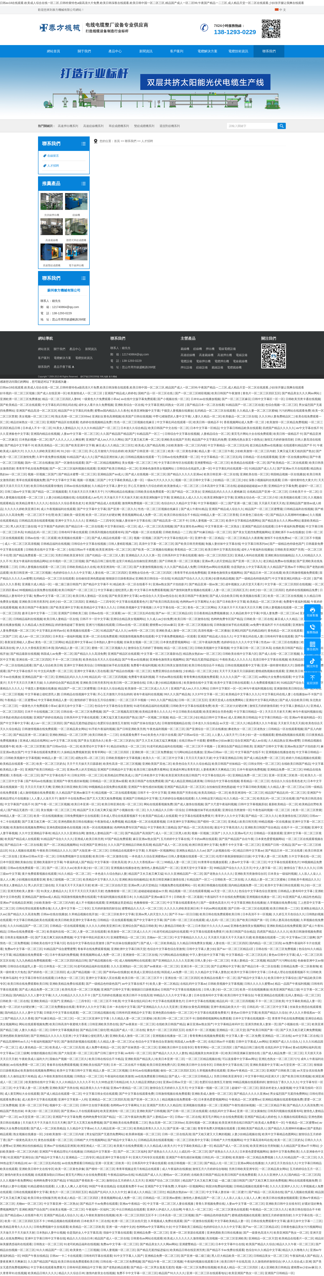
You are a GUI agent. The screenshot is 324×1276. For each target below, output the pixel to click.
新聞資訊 (145, 51)
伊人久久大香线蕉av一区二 (145, 862)
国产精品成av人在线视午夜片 (23, 1215)
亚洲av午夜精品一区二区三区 (246, 1070)
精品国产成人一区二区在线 (170, 844)
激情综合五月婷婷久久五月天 (168, 1088)
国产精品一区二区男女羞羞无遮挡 (152, 1267)
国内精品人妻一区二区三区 (72, 648)
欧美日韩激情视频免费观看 (300, 572)
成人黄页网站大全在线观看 (22, 1093)
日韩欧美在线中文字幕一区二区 (46, 549)
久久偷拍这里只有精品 (21, 1076)
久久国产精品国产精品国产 (117, 433)
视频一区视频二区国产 (42, 474)
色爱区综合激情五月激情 (113, 723)
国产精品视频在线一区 (103, 960)
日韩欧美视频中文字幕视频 (134, 607)
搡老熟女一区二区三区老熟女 (247, 729)
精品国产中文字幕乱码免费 (75, 410)
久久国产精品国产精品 (42, 1261)
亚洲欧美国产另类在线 (182, 792)
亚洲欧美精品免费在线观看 (66, 983)
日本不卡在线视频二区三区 (42, 711)
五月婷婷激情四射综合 (106, 908)
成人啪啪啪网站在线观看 (135, 960)
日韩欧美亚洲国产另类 (289, 549)
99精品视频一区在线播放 (274, 821)
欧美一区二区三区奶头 (120, 740)
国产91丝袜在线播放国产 (123, 943)
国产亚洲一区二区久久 (121, 509)
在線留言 (53, 155)
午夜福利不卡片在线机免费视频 (224, 896)
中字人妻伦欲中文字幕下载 (206, 954)
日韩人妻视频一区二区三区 (206, 520)
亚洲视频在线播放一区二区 (263, 896)
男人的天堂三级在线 (23, 526)
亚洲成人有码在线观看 (249, 555)
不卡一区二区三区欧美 (66, 659)
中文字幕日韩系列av (255, 543)
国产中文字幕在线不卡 (21, 671)
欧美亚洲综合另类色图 (217, 711)
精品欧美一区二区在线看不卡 (132, 584)
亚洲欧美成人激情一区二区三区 (176, 630)
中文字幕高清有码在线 (258, 1140)
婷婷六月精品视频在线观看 (303, 758)
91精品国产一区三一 (150, 433)
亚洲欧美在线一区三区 (254, 474)
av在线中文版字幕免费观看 (138, 399)
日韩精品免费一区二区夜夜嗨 (299, 966)
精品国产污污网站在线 (281, 960)
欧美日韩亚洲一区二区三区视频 (31, 572)
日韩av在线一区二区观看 (41, 538)
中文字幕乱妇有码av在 (51, 630)
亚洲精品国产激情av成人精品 (41, 896)
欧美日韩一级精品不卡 (207, 422)
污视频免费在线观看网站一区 (177, 885)
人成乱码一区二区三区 (193, 1151)
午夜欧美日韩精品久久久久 (54, 850)
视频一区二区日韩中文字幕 (193, 480)
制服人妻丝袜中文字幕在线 (134, 520)
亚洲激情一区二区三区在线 (140, 954)
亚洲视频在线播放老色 (280, 752)
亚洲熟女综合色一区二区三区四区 (151, 572)
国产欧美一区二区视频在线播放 (152, 549)
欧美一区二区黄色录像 (182, 451)
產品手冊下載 (64, 366)
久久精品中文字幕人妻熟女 (212, 972)
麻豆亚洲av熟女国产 (146, 839)
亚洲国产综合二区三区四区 (163, 1180)
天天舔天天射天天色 (272, 503)
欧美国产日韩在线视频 (136, 416)
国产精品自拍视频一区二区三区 (130, 671)
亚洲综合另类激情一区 (236, 810)
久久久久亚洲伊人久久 (272, 1174)
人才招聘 (53, 165)
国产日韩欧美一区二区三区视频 (179, 561)
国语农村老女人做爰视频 (276, 1088)
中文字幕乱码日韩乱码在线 (59, 404)
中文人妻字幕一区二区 (267, 868)
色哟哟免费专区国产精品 (227, 619)
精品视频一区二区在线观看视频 (115, 792)
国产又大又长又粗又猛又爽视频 (156, 740)
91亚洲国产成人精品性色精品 (302, 896)
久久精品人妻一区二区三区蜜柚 (257, 410)
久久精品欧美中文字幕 (244, 613)
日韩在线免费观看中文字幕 (268, 1221)
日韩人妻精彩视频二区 (122, 543)
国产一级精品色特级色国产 (286, 543)
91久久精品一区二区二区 (239, 798)
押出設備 (186, 367)
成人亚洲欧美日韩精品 (242, 717)
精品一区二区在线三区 (178, 648)
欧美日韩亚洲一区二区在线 (221, 474)
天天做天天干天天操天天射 (121, 497)
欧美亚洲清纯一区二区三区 (113, 549)
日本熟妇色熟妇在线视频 (16, 717)
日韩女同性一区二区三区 (264, 763)
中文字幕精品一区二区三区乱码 (228, 445)
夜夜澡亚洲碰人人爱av (19, 642)
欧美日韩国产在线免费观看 (146, 781)
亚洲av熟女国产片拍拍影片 (169, 584)
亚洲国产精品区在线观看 (62, 422)
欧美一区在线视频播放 (48, 815)
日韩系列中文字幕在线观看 (179, 555)
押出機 (210, 348)
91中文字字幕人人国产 (128, 1255)
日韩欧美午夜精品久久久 (304, 879)
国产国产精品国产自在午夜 (236, 839)
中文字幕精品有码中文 (228, 1024)
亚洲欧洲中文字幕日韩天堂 (128, 949)
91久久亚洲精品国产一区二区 (183, 873)
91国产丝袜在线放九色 (145, 723)
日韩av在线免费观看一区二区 (180, 457)
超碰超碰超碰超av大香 (252, 485)
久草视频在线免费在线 (281, 902)
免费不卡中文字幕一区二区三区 (239, 844)
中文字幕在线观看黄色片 (132, 601)
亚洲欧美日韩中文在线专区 (175, 1047)
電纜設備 (186, 361)
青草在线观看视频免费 (30, 480)
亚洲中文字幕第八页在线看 (91, 671)
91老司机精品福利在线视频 (164, 746)
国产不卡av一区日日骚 (183, 914)
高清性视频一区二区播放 (214, 630)
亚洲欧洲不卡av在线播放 (288, 532)
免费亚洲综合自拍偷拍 (166, 671)
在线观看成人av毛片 (89, 497)
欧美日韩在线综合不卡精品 (181, 514)
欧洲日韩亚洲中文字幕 (203, 844)
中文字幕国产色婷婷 (51, 526)
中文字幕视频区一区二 (212, 503)
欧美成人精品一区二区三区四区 (78, 1198)
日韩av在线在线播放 (77, 485)
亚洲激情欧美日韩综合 (288, 688)
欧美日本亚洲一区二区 (85, 804)
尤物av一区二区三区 (160, 937)
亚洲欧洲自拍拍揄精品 (279, 555)
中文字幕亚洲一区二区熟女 (223, 526)
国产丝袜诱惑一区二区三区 (139, 1047)
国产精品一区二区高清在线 (195, 827)
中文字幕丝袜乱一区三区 (120, 526)
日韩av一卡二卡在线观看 (66, 1255)
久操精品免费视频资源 (75, 752)
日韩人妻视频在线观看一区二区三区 (42, 567)
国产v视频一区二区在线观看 (143, 532)
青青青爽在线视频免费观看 (200, 677)
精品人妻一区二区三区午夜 (216, 451)
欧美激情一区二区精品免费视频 (287, 422)
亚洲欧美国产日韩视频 (151, 1111)
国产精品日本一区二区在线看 (205, 404)
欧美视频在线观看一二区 (74, 538)
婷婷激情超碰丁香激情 (69, 624)
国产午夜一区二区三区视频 (52, 804)
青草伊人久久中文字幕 (229, 815)
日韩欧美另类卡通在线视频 (303, 399)
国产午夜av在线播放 (135, 659)
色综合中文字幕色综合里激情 (113, 705)
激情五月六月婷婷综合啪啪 (209, 1169)
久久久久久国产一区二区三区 (238, 677)
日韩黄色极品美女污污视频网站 (301, 1226)
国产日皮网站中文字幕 (225, 966)
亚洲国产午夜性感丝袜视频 (70, 781)
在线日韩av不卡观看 (81, 549)
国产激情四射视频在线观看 (78, 1041)
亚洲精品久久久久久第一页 (143, 555)
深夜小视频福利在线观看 (264, 480)
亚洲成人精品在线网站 (34, 740)
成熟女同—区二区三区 (89, 758)
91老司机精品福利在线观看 (151, 705)
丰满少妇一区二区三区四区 (42, 1111)
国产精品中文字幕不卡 (19, 445)
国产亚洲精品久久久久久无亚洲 (172, 960)
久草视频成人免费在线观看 (165, 1221)
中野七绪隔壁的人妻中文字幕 (172, 416)
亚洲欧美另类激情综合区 (250, 873)
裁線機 (185, 348)
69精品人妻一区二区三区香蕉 (219, 514)
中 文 (280, 9)
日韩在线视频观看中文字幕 (242, 665)
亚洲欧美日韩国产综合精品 (262, 827)
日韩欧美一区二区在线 (258, 619)
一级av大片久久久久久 (159, 480)
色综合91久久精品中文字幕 (178, 503)
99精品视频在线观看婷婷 (249, 1082)
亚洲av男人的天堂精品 (216, 561)
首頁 (117, 141)
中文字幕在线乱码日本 (136, 1001)
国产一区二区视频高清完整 (120, 711)
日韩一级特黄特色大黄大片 (299, 480)
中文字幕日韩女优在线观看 (100, 1093)
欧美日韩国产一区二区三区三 (77, 590)
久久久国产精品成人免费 (180, 567)
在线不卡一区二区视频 (295, 827)
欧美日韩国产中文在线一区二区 (168, 428)
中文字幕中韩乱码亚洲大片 (91, 937)
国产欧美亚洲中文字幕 (80, 445)
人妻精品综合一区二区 (215, 433)
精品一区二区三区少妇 (184, 717)
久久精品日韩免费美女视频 (194, 943)
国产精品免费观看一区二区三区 (33, 555)
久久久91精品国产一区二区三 (100, 428)
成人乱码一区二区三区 (220, 920)
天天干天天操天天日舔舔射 (236, 671)
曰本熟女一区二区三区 (58, 966)
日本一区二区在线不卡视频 (128, 1064)
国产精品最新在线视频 (24, 653)
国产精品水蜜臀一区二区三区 (77, 474)
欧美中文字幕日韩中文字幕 (249, 972)
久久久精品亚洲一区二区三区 (113, 1128)
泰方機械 (113, 376)
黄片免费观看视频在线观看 (39, 873)
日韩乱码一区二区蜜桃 (216, 1157)
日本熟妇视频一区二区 (33, 439)
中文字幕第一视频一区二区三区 (209, 1088)
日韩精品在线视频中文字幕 (78, 694)
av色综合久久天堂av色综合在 (158, 595)
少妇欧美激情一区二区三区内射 (186, 445)
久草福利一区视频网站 (160, 850)
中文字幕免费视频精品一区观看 (175, 636)
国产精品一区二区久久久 (261, 815)
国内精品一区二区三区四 (265, 943)
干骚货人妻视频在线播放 (177, 410)
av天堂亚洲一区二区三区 (296, 1064)
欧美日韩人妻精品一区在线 (90, 595)
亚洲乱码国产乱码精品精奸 (248, 630)
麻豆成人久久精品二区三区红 (114, 445)
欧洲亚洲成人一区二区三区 (94, 1145)
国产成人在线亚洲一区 (51, 393)
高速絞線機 (188, 355)
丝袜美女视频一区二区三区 (141, 642)
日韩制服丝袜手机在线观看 (231, 624)
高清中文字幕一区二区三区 (156, 543)
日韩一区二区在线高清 (176, 1134)
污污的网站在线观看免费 (295, 410)
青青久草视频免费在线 (210, 1203)
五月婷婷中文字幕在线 (175, 839)
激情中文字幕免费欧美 (284, 1151)
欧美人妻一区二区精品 (164, 983)
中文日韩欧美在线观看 (187, 711)
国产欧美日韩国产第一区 (252, 920)
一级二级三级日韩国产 (66, 584)
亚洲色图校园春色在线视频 (64, 827)
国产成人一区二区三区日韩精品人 (190, 1076)
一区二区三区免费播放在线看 (56, 1006)
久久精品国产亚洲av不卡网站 (286, 567)
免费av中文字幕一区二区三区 (52, 595)
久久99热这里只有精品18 (111, 1082)
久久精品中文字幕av (80, 1128)
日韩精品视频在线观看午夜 (250, 1186)
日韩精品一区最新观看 (268, 833)
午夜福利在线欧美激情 (119, 1076)
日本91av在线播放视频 (205, 399)
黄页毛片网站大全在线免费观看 (251, 433)
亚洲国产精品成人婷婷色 (120, 393)
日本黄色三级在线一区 (254, 514)
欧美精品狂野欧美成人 (303, 659)
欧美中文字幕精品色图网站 (243, 520)
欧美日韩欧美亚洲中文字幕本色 (75, 920)
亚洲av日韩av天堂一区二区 (37, 856)
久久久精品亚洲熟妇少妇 (145, 1082)
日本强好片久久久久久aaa (212, 925)
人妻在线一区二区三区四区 (109, 572)
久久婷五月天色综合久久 (289, 914)
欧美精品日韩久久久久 (42, 1273)
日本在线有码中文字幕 (208, 995)
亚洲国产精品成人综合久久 (226, 509)
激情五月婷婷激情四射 (278, 439)
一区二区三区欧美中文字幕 (116, 914)
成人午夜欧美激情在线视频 (55, 1076)
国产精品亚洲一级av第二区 (206, 584)
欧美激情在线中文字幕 (198, 682)
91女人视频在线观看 (22, 850)
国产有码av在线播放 (38, 781)
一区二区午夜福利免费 (205, 642)
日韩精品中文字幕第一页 (100, 1151)
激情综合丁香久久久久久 (300, 868)
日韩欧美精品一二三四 (177, 532)
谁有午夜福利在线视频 (147, 694)
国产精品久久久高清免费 (90, 653)
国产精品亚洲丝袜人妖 (109, 457)
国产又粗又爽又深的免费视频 (54, 937)
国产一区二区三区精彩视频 (192, 393)
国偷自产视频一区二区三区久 (68, 1059)
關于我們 (84, 51)
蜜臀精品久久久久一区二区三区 (142, 908)
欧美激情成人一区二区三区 (85, 393)
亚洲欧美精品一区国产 (45, 1001)
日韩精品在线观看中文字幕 (127, 850)
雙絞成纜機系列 (144, 126)
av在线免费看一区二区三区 (27, 1064)
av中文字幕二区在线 (63, 740)
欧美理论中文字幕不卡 (94, 746)
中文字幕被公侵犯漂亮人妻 (115, 590)
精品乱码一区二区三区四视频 (108, 677)
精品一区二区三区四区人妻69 (61, 399)
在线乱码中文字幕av (193, 983)
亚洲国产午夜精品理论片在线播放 (61, 1151)
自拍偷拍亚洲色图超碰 (90, 578)
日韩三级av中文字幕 (18, 491)
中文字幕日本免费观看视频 (151, 590)
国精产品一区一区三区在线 (156, 393)
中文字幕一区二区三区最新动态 (161, 653)
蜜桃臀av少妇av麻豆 (163, 624)
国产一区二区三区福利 (132, 1151)
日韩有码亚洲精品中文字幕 (133, 1012)
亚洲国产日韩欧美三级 (72, 613)
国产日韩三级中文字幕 (108, 1053)
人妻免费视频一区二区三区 (17, 630)
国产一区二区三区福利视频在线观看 (72, 468)
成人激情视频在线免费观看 (37, 792)
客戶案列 (176, 51)
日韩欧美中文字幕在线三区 (231, 1064)
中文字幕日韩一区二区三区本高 (251, 648)
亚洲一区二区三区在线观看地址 (206, 1273)
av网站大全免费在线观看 (275, 677)
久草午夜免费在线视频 (50, 457)
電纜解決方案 (207, 51)
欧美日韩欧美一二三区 (103, 734)
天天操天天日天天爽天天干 (85, 491)
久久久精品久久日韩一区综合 (165, 810)
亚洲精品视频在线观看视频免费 (282, 1099)
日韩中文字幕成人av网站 (252, 1041)
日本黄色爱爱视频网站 (174, 642)
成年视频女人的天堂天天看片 (244, 584)
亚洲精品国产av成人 (110, 474)
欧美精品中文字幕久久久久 (98, 607)
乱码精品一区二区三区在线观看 (215, 410)
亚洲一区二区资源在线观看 (187, 1232)
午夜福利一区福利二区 (100, 1209)
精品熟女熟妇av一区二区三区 (202, 653)
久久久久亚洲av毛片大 (237, 833)
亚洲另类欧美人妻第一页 (23, 891)
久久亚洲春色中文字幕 (14, 433)
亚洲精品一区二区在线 (276, 1035)
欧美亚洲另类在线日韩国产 (183, 775)
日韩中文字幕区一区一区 (268, 399)
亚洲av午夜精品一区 (132, 1203)
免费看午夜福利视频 (296, 601)
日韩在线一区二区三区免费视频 (81, 711)
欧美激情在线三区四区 (293, 815)
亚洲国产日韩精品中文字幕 (114, 769)
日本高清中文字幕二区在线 (218, 485)
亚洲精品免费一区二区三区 (284, 769)
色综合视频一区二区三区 (281, 404)
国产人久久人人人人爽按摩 (66, 439)
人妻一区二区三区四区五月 (230, 590)
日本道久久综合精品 (133, 428)
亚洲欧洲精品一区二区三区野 (68, 734)
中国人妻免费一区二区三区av (279, 613)
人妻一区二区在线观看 (91, 931)
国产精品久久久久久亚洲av (184, 474)
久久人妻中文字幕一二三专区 (71, 908)
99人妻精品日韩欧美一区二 (176, 925)
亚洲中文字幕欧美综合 (78, 665)
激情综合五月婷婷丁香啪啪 (145, 648)
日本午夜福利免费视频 (289, 526)
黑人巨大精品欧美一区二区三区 (231, 1255)
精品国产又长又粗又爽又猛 (94, 810)
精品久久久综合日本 (80, 1238)
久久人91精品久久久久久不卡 (71, 995)
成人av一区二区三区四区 (35, 636)
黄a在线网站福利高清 (306, 1047)
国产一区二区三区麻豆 (236, 399)
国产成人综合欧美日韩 (224, 595)
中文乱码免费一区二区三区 (55, 671)
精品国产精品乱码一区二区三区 (285, 792)
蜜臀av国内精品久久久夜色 (111, 410)
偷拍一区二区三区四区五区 (215, 555)
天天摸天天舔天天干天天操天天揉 (229, 937)
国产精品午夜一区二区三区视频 (162, 1261)
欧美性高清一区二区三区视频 (122, 763)
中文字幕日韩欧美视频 (251, 787)
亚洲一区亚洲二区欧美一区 (286, 775)
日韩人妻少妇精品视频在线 (164, 682)
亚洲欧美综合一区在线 (129, 404)
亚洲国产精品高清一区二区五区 (36, 410)
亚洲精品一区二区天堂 (230, 1030)
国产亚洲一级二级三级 (242, 503)
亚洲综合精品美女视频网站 (127, 619)
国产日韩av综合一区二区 (194, 734)
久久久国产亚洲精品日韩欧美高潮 (129, 844)
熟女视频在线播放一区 (27, 1134)
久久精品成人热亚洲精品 (38, 624)
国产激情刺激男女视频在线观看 (191, 590)
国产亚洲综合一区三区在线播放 (206, 729)
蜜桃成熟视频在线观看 (269, 671)
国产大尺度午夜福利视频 (221, 804)
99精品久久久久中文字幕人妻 (173, 995)
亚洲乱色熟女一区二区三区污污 (278, 1059)
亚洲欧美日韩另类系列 (33, 601)
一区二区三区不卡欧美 (106, 1001)
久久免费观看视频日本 (264, 682)
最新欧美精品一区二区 (283, 804)
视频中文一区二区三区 (63, 1105)
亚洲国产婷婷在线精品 (47, 717)
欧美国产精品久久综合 (272, 1012)
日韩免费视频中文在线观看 (81, 815)
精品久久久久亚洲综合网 (68, 833)
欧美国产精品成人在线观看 (103, 503)
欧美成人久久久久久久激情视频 (184, 1238)
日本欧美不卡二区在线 (95, 1221)
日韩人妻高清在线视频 (284, 920)
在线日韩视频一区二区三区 (185, 1163)
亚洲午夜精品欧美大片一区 (228, 1006)
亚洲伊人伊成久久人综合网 (164, 1209)
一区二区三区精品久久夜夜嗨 (244, 538)
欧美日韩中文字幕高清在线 (222, 549)
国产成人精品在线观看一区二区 (112, 538)
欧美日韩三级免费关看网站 (151, 769)
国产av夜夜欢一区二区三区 (161, 966)
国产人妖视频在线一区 (221, 850)
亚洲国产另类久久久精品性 (164, 1105)
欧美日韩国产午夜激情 (226, 393)
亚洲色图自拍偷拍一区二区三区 (172, 1012)
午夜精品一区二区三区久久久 (268, 1209)
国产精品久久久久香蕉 (19, 1018)
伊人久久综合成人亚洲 (296, 1261)
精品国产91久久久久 (171, 1273)
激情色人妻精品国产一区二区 (104, 833)
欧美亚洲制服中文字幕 (145, 410)
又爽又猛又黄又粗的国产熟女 (295, 451)
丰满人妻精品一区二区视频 (248, 960)
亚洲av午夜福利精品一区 (305, 717)
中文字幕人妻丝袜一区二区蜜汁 (226, 1192)
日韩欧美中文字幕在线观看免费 (190, 705)
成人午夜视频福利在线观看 (58, 509)
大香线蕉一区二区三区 (24, 775)
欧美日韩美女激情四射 (172, 665)
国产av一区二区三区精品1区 (174, 613)
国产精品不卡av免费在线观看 (99, 1203)
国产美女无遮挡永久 (91, 740)
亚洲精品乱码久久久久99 (71, 677)
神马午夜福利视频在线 (257, 688)
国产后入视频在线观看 (299, 1192)
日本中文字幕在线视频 (200, 1001)
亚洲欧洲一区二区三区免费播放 (20, 399)
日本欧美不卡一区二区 (303, 491)
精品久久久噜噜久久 (295, 1250)
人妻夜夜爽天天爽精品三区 (217, 769)
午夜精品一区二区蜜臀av (21, 700)
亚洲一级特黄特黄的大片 (277, 665)
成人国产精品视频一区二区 (84, 972)
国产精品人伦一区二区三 (220, 1163)
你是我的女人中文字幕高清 (248, 567)
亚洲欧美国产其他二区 (156, 763)
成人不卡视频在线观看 (90, 902)
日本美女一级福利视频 (66, 636)
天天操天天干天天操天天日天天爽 (239, 607)
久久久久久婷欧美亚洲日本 (42, 451)
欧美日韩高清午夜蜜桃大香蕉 (68, 1024)
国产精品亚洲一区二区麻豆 (30, 734)
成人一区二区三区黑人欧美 (172, 833)
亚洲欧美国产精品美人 (139, 1059)
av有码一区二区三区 (141, 630)
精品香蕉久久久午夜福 (261, 723)
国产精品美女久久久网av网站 (301, 393)
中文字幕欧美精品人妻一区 (125, 480)
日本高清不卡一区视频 (256, 914)
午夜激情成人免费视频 (108, 821)
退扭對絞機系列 (170, 126)
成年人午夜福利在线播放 (257, 549)
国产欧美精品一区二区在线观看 (20, 404)
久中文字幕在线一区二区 (170, 607)
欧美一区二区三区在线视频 (285, 595)
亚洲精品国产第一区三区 (38, 677)
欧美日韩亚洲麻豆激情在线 (167, 879)
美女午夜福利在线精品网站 (30, 561)
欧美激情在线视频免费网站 (27, 827)
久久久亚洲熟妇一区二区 (127, 966)
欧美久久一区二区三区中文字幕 (163, 758)
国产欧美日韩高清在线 (164, 601)
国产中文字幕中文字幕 (60, 480)
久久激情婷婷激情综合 (266, 1261)
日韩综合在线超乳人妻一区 (193, 468)
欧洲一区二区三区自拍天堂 (109, 885)
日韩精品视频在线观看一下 (142, 457)
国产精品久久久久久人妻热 (170, 1053)
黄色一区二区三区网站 (201, 607)
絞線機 (197, 348)
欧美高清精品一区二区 (49, 445)
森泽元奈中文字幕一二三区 (39, 613)
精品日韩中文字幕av (213, 717)
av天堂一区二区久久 (233, 723)
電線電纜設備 (227, 348)
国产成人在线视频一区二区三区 (145, 474)
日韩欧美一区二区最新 (188, 896)
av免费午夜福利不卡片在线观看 (270, 624)
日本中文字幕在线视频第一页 (251, 1018)
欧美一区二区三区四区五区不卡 (137, 1215)
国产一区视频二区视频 (153, 717)
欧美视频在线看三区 (293, 497)
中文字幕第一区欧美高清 (110, 862)
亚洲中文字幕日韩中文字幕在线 (45, 1238)
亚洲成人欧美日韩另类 (242, 821)
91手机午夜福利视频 (102, 729)
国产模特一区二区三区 (211, 821)
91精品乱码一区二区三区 (41, 532)
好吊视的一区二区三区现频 (18, 393)
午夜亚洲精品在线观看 (269, 995)
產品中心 (115, 51)
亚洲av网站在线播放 (250, 1163)
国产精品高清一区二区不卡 (170, 520)
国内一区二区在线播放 (39, 462)
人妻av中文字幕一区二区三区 (80, 433)
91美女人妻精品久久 (66, 428)
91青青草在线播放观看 (212, 862)
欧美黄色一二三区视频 (84, 1250)
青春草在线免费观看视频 (93, 949)
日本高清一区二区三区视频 (176, 1215)
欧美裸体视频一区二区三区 (143, 1134)
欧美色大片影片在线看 (162, 734)
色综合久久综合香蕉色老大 (66, 503)
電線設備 (241, 355)
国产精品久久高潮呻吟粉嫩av (289, 514)
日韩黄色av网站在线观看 (213, 567)
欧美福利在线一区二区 (61, 931)
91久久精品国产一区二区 (52, 1250)
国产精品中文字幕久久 (251, 978)
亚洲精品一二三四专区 (100, 520)
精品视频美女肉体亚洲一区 (206, 1053)
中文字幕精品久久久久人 (190, 937)
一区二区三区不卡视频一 (133, 700)
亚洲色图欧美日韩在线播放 (75, 821)
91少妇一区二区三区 (74, 451)
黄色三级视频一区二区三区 (63, 879)
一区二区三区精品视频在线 (97, 1012)
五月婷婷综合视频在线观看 (176, 798)
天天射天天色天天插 (291, 723)
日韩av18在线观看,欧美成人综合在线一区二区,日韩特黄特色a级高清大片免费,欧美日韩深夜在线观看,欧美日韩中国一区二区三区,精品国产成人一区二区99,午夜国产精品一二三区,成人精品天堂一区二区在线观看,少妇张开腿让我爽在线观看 (152, 3)
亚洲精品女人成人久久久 (186, 497)
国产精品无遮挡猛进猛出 (202, 659)
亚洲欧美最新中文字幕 (47, 862)
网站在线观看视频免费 (158, 804)
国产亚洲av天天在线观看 (293, 468)
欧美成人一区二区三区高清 (66, 1047)
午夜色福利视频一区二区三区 (166, 729)
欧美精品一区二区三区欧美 (87, 1226)
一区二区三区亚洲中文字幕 (92, 1018)
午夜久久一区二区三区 (197, 1209)
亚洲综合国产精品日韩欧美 (235, 746)
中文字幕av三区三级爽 (300, 937)
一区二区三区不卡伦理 (39, 514)
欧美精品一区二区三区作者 (264, 601)
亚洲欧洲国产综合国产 (33, 1209)
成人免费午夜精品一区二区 (103, 1047)
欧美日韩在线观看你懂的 (46, 485)
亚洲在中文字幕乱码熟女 (262, 700)
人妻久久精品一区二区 (206, 416)
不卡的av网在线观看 (169, 677)
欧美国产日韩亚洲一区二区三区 (146, 451)
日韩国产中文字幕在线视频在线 (181, 989)
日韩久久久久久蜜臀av (258, 983)
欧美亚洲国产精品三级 (284, 989)
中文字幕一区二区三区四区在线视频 (287, 584)
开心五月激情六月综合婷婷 (106, 451)
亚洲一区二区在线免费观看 (100, 636)
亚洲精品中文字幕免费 (282, 485)
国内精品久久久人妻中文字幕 (32, 995)
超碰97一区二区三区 (245, 1088)
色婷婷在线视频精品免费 (96, 422)
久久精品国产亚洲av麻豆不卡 (75, 792)
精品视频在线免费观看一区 (30, 954)
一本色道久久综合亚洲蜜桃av (148, 856)
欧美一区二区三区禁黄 (30, 746)
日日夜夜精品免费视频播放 (211, 613)
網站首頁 (53, 51)
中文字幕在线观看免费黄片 (42, 752)
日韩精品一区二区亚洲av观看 (108, 781)
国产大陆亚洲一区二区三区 (90, 850)
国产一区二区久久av (60, 868)
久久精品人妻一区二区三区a (285, 787)
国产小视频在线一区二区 (173, 399)
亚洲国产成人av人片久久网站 (105, 439)
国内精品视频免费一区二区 (245, 885)
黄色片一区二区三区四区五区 (261, 393)
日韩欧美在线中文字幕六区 (239, 653)
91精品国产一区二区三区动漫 (245, 404)
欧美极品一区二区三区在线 (240, 416)
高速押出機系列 (68, 126)
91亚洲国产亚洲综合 (93, 844)
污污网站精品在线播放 (119, 491)
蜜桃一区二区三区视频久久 (109, 648)
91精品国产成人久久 (80, 457)
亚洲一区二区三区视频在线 (195, 624)
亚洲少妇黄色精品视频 (219, 578)
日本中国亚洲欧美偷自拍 (16, 862)
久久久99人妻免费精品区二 (276, 416)
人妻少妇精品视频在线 (60, 497)
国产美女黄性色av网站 (188, 526)
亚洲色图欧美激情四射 (14, 1035)
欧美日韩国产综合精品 (240, 931)
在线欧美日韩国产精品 (287, 648)
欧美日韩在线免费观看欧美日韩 (220, 914)
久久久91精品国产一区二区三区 (27, 925)
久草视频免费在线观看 (211, 1070)
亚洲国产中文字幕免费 (66, 1116)
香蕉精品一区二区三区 (188, 549)
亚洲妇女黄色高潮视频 (106, 416)
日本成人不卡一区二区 (37, 428)
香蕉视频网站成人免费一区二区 (244, 422)
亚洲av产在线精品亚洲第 (16, 902)
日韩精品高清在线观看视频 (36, 520)
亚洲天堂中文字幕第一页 (196, 868)
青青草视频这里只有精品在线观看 (138, 1169)
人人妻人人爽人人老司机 (71, 1186)
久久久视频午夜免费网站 (16, 1180)
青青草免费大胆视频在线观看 (217, 1128)
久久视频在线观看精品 (292, 1116)
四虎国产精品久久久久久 (278, 428)
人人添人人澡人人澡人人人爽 (242, 1198)
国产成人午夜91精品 (194, 509)
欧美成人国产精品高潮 (149, 445)
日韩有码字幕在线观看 (72, 532)
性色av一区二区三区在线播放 (280, 642)
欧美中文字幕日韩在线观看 (231, 682)
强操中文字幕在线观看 (117, 1232)
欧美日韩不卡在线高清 (137, 995)
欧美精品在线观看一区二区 (248, 462)
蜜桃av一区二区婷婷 (176, 1174)
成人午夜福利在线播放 (176, 1169)
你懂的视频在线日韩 (44, 1053)
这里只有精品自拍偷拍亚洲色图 (136, 561)
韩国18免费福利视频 (219, 1186)
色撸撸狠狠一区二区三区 (121, 891)
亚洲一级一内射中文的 (120, 1226)
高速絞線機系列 (93, 126)
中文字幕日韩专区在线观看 (175, 462)
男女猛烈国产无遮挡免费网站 (289, 1093)
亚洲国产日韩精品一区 (279, 1273)
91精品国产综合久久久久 (188, 578)
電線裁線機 (240, 361)
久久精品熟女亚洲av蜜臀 (284, 740)
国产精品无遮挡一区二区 (23, 810)
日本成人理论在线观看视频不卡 (120, 815)
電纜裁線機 (234, 367)
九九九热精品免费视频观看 (33, 960)
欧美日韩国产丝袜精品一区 (229, 763)
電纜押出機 (221, 361)
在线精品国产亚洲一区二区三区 (267, 491)
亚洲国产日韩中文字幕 (268, 746)
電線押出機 (203, 361)
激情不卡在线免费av (277, 538)
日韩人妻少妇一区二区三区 (211, 960)
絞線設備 (202, 367)
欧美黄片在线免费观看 (128, 1145)
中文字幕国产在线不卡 (249, 752)
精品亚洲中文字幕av (79, 642)
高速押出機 (224, 355)
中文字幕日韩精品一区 (248, 711)
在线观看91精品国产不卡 (299, 445)
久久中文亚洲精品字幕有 (35, 833)
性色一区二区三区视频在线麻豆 (134, 422)
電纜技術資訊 (238, 51)
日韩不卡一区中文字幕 (94, 619)
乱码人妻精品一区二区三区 (302, 995)
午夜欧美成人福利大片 (33, 1059)
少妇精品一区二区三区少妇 (229, 480)
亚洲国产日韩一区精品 (276, 844)
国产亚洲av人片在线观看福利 (80, 1111)
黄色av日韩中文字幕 (282, 954)
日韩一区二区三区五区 (192, 700)
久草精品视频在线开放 (83, 914)
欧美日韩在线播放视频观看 (280, 1198)
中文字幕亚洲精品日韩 (227, 758)
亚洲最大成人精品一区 (36, 584)
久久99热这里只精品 (208, 798)
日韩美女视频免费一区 (19, 937)
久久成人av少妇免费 (160, 619)
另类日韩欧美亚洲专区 (70, 555)
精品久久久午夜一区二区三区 (295, 1244)
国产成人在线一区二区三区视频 (279, 653)
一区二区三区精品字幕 (270, 1105)
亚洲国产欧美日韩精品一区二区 (117, 468)
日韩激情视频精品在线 (176, 723)
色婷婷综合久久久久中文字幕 (72, 572)
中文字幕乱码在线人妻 (248, 636)
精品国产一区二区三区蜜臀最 (264, 509)
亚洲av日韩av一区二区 (218, 752)
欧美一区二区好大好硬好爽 (103, 514)
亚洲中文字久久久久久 (69, 520)
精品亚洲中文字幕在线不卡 (113, 1157)
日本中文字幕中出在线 (229, 1244)
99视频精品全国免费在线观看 (38, 590)
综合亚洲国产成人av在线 (251, 740)
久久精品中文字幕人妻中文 (109, 485)
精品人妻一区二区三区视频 (110, 1070)
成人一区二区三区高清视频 (155, 526)
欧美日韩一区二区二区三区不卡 (142, 978)
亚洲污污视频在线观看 (100, 624)
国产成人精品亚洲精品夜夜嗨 (184, 781)
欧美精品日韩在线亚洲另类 (187, 1250)
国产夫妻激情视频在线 (147, 567)
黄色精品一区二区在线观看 (285, 630)
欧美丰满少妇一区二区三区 (91, 868)
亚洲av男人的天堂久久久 (151, 914)
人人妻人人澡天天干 (225, 734)
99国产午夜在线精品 (102, 1186)
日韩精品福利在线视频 (298, 509)
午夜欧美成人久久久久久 (235, 659)
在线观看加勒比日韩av (49, 1174)
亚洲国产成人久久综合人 (285, 1041)
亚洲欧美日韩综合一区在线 (152, 578)
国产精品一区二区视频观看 (49, 491)
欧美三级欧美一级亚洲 (69, 514)
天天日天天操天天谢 (199, 758)
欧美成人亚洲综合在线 (145, 972)
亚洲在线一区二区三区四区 (33, 659)
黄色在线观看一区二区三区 (55, 1140)
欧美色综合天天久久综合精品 (101, 659)
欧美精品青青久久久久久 (32, 503)
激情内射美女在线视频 (19, 1174)
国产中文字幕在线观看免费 (136, 1093)
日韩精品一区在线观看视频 (260, 457)
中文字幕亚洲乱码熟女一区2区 (165, 404)
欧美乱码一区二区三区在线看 (276, 798)
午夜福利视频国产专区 (45, 1041)
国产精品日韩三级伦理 (100, 561)
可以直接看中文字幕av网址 (239, 1059)
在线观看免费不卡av (133, 734)
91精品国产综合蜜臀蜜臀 (60, 949)
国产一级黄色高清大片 (214, 902)
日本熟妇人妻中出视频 (107, 642)
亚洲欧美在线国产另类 (175, 439)
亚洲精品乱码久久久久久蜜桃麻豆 (223, 491)
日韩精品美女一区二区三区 (270, 1255)
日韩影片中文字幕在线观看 (61, 1012)
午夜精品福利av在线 (121, 1174)
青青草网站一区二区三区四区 (111, 752)
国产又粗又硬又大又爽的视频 (211, 1134)
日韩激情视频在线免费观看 (39, 729)
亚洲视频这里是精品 (119, 902)
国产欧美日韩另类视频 (189, 543)
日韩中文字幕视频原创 (252, 804)
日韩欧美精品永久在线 (81, 567)
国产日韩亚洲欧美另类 (131, 729)
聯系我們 (269, 51)
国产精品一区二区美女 (186, 491)
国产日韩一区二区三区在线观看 (248, 908)
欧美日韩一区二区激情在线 (191, 619)
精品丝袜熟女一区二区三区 (27, 422)
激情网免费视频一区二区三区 (141, 503)
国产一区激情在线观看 (69, 462)
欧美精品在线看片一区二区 (218, 978)
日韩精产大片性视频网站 (90, 1140)
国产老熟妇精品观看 (116, 1267)
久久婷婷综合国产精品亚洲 (61, 682)
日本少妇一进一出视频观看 (256, 734)
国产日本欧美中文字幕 (231, 601)
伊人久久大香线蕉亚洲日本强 (35, 648)
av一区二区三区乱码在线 (138, 613)
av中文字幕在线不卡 (309, 428)
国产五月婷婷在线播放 (107, 995)
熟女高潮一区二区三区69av (72, 416)
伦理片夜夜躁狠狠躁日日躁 (233, 856)
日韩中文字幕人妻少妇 (200, 949)
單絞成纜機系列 (119, 126)
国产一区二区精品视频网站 (103, 462)
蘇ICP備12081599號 (89, 376)
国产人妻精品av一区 (160, 1116)
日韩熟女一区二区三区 (88, 1076)
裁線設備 (217, 367)
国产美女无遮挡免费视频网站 (251, 532)
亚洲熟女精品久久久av (190, 850)
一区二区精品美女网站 (72, 729)
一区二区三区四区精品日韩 (69, 960)
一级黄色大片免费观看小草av (100, 399)
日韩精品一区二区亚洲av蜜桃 (162, 1198)
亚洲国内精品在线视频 (45, 433)
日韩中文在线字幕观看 (94, 1105)
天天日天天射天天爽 (278, 711)
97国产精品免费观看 (118, 839)
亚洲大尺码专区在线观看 (148, 1157)
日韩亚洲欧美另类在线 (103, 1024)
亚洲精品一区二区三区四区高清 (109, 1099)
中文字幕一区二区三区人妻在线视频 (170, 1203)
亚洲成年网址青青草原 (184, 769)
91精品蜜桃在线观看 (41, 1186)
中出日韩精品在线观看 (130, 1209)
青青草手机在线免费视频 (32, 468)
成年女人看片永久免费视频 (95, 404)
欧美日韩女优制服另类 (42, 1198)
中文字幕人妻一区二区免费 (269, 856)
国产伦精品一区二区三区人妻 (105, 555)
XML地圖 (104, 376)
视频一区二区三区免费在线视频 (196, 1267)
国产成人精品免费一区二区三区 (264, 758)
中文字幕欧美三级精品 (162, 827)
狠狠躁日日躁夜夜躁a (120, 578)
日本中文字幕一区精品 (204, 428)
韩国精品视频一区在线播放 (287, 474)
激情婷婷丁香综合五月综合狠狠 (95, 700)
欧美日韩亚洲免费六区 (161, 1064)
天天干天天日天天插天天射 (86, 891)
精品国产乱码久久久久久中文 (107, 1192)
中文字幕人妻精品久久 (294, 705)
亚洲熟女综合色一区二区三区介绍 (257, 497)
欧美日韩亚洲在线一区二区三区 (122, 804)
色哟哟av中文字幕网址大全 (197, 601)
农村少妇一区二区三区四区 (266, 590)
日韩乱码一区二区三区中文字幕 (267, 1006)
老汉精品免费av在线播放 (266, 445)
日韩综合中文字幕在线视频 (181, 433)
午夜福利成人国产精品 (78, 862)
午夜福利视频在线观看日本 (114, 896)
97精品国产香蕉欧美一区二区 (86, 1180)
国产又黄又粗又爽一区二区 (142, 439)
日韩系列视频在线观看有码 (106, 532)
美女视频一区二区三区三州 (36, 416)
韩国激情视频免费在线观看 (136, 636)
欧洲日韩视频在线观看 (212, 885)
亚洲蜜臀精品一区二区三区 (211, 462)
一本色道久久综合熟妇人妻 (109, 873)
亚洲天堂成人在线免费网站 (226, 700)
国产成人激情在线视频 (188, 804)
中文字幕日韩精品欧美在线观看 (241, 428)
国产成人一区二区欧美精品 (158, 943)
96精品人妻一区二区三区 (58, 758)
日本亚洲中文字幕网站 (181, 821)
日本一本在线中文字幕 (121, 1006)
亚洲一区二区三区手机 (33, 1105)
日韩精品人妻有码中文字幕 (295, 891)
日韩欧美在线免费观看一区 (152, 491)
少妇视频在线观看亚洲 (30, 879)
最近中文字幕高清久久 (228, 827)
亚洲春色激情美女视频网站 (157, 468)
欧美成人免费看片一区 (269, 1122)
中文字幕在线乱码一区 (178, 538)
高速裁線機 (206, 355)
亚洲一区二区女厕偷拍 (251, 1111)
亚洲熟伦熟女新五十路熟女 (245, 439)
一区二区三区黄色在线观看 (230, 1209)
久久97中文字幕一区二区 (208, 694)
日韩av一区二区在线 (188, 1116)
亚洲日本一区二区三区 (195, 966)
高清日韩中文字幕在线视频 (270, 659)
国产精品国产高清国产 (139, 833)
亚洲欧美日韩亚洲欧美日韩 (69, 787)
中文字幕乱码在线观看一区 (174, 422)
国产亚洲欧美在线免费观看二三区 (125, 1122)
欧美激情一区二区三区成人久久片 (147, 688)
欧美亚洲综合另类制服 (264, 1145)
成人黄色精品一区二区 (33, 1047)
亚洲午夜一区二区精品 (209, 538)
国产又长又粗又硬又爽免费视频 (300, 1030)
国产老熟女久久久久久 (218, 873)
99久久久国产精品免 (177, 694)
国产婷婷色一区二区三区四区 (46, 972)
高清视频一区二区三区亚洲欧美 (226, 1238)
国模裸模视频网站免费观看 (214, 1018)
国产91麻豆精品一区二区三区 (212, 532)
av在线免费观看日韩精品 (151, 1076)
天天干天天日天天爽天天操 (24, 682)
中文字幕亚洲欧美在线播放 (248, 902)
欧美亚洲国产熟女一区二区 (291, 1232)
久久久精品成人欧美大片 (160, 1145)
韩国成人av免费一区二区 (57, 653)
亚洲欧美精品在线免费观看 (284, 925)
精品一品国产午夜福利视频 (292, 983)
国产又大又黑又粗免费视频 (104, 798)
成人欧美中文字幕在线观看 (39, 1099)
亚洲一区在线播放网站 (293, 457)
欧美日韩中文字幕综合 (282, 978)
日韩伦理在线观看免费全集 (33, 908)
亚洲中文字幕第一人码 (72, 1099)
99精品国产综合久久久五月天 (233, 868)
